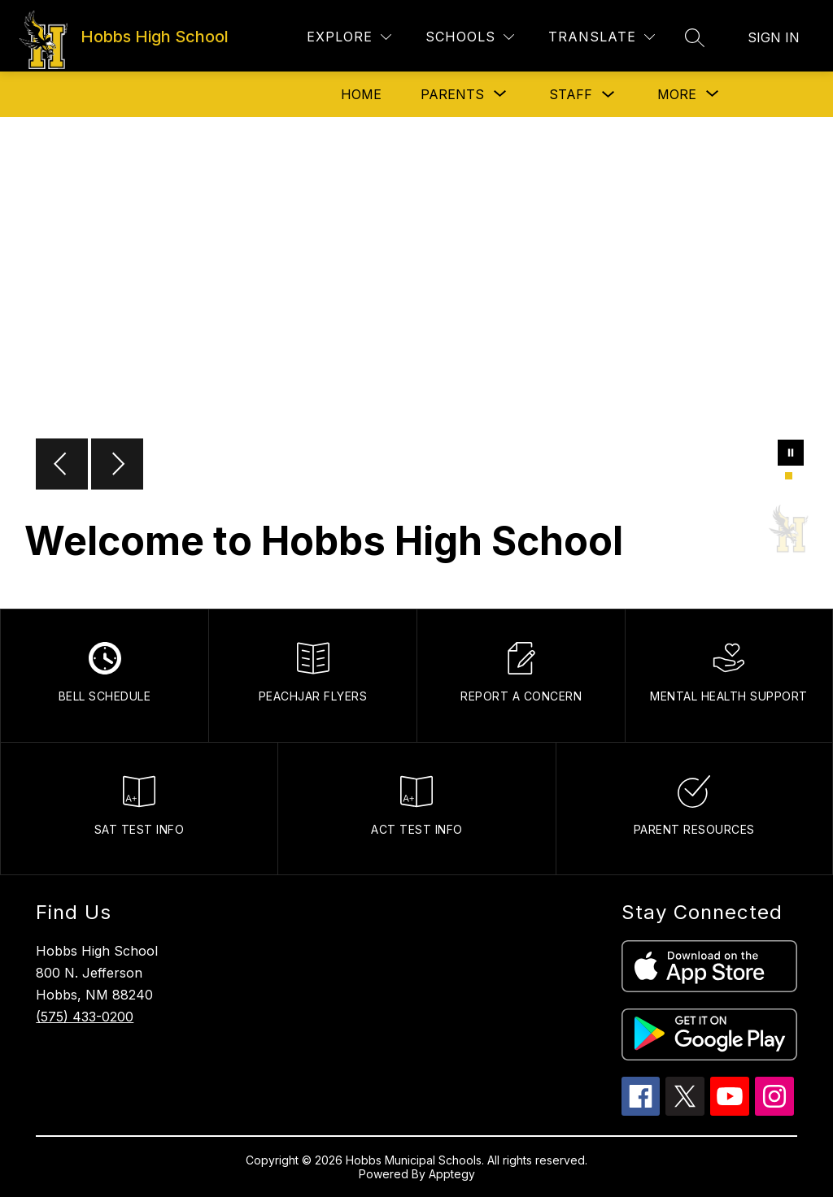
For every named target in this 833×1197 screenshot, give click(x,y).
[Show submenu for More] (676, 94)
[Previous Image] (62, 465)
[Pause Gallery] (791, 454)
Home (361, 94)
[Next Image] (117, 465)
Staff (570, 94)
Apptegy (452, 1174)
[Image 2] (798, 475)
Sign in (774, 37)
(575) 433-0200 (84, 1016)
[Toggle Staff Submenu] (608, 95)
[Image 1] (788, 475)
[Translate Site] (601, 37)
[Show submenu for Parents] (452, 94)
